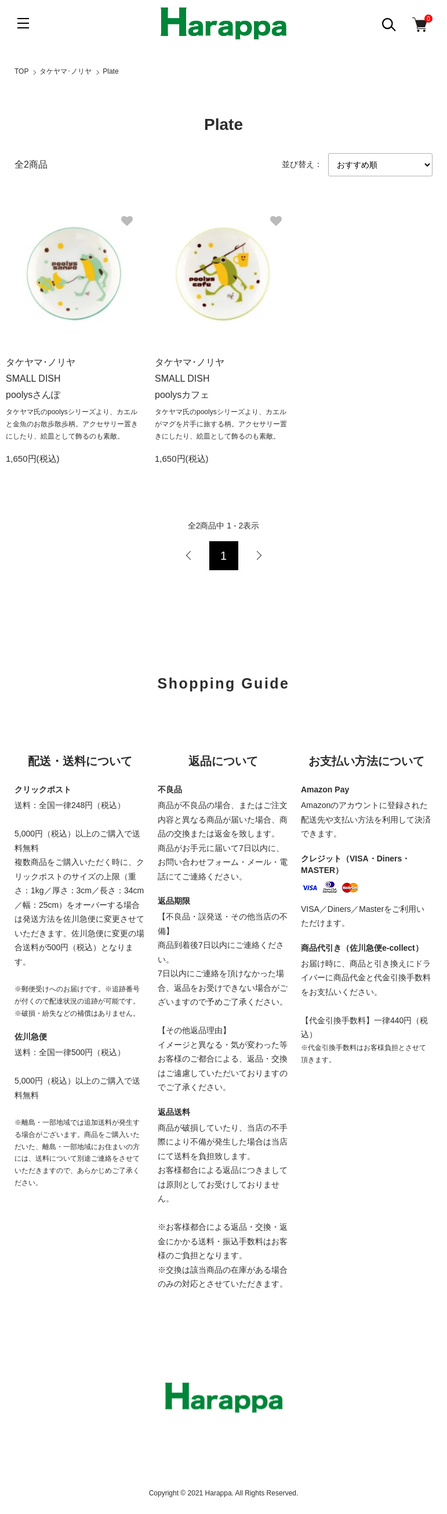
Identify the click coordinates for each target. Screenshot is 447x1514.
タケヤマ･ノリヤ (65, 71)
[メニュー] (23, 23)
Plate (110, 71)
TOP (21, 71)
